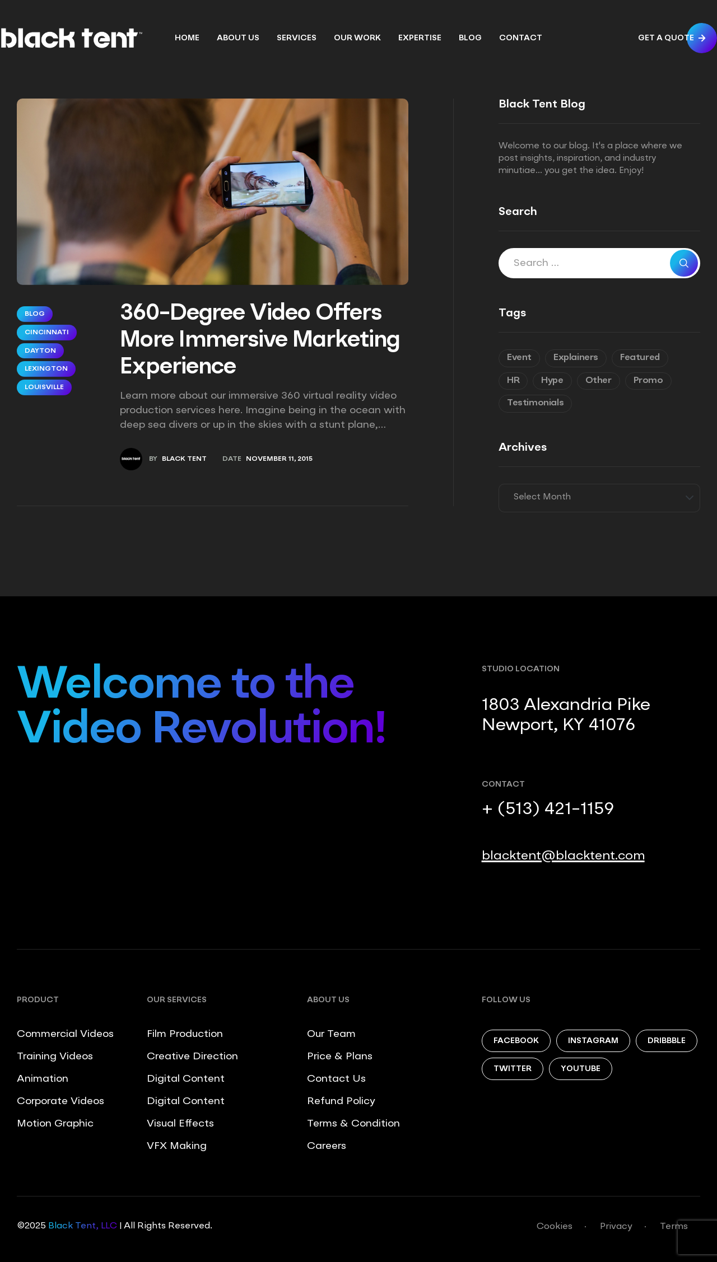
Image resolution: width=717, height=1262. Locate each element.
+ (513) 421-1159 (548, 809)
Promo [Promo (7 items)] (648, 380)
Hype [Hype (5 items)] (552, 380)
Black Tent (184, 459)
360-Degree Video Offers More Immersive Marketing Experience (259, 341)
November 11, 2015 (279, 459)
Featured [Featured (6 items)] (640, 357)
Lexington (46, 369)
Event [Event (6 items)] (519, 357)
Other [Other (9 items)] (598, 380)
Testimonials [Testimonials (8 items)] (535, 403)
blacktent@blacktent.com (563, 856)
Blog (35, 314)
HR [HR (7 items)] (513, 380)
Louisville (44, 387)
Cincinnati (47, 332)
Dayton (40, 351)
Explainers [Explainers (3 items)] (575, 357)
